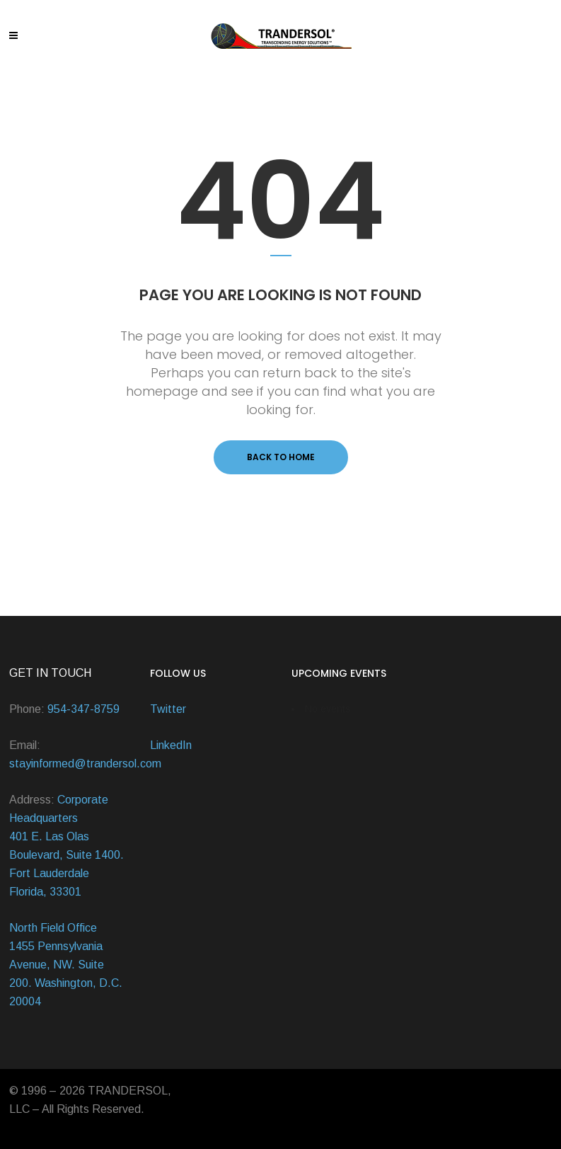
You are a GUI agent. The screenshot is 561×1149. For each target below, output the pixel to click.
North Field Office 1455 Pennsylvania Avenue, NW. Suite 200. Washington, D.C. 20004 (65, 964)
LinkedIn (171, 745)
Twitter (168, 709)
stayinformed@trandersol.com (85, 764)
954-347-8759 (83, 709)
